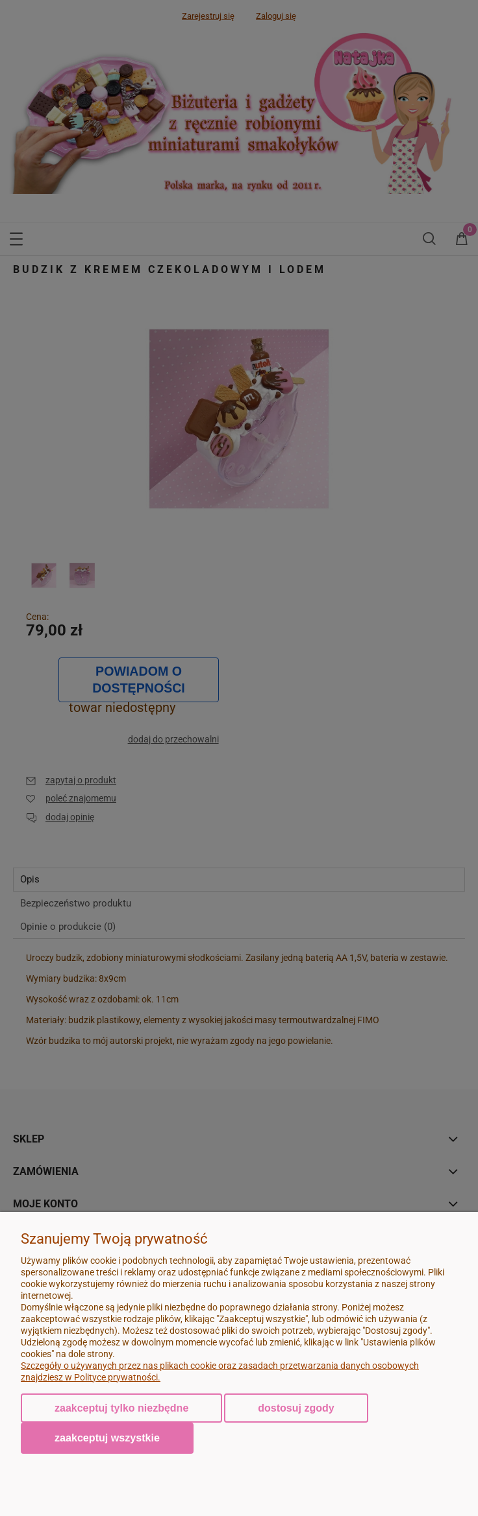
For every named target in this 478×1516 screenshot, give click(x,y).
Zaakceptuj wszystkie (107, 1437)
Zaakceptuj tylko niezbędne (121, 1408)
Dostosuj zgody (296, 1408)
